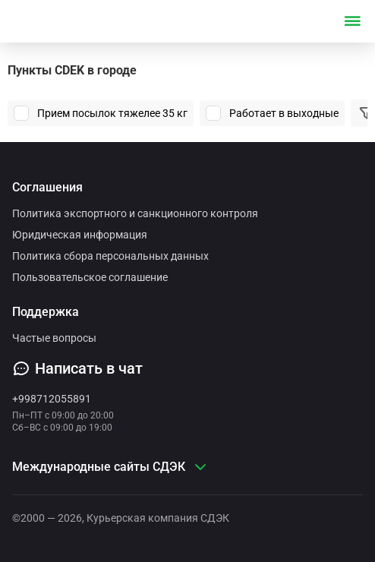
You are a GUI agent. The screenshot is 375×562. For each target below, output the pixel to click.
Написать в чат (77, 368)
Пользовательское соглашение (90, 277)
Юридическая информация (79, 235)
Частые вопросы (54, 338)
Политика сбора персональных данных (110, 256)
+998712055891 (51, 399)
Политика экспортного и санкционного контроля (135, 213)
